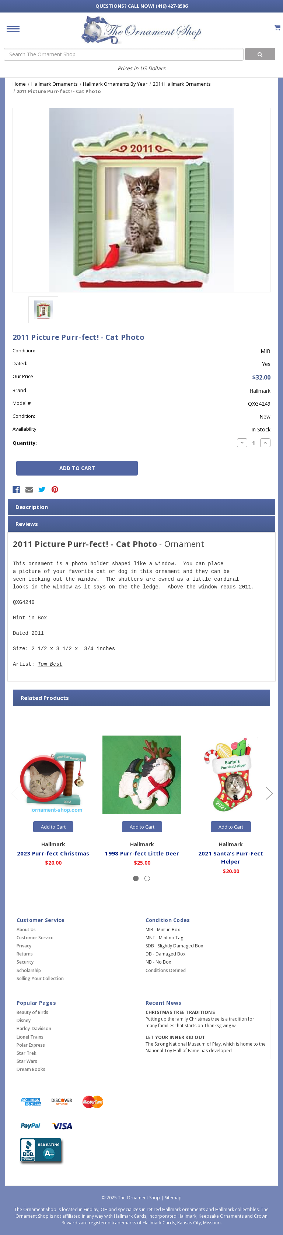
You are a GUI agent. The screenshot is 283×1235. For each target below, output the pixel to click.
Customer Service (35, 938)
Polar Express (31, 1045)
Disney (24, 1020)
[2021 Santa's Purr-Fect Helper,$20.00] (230, 775)
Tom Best (50, 664)
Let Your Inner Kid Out (175, 1037)
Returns (25, 954)
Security (25, 962)
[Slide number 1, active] (136, 878)
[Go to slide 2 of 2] (14, 793)
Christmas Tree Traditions (180, 1012)
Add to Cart (53, 826)
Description (31, 506)
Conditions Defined (166, 970)
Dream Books (31, 1069)
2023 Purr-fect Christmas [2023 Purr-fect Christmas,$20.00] (53, 853)
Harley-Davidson (34, 1028)
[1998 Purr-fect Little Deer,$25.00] (141, 775)
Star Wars (27, 1061)
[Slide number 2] (147, 878)
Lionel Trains (30, 1037)
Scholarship (29, 970)
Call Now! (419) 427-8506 (141, 6)
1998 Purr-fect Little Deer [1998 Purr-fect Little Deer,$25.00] (142, 853)
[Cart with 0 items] (277, 27)
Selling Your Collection (40, 978)
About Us (26, 929)
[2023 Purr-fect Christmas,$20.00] (53, 775)
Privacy (24, 946)
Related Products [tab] (45, 697)
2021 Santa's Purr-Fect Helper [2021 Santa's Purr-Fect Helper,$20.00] (230, 857)
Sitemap (173, 1198)
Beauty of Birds (32, 1012)
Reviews (26, 523)
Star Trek (26, 1053)
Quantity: (25, 442)
